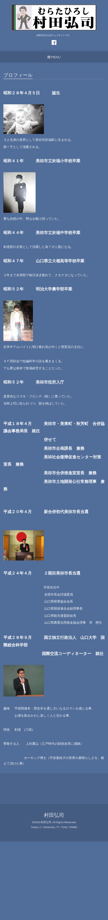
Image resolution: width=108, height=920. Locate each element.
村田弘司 (54, 815)
